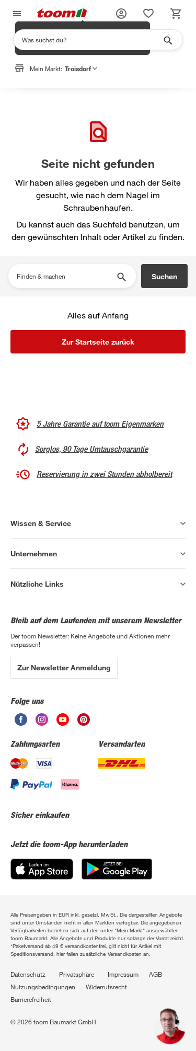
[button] (121, 13)
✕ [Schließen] (143, 89)
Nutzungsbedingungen (42, 987)
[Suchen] (91, 39)
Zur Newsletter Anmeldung (64, 667)
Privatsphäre (76, 974)
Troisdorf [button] (81, 68)
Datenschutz (27, 974)
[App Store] (41, 876)
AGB (155, 974)
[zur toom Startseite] (62, 13)
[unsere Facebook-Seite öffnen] (21, 722)
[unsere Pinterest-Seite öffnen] (83, 722)
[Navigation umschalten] (16, 14)
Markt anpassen (108, 95)
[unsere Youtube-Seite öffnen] (62, 722)
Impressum (123, 974)
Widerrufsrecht (106, 987)
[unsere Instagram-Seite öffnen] (42, 722)
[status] (148, 13)
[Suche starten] (167, 39)
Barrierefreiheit (30, 999)
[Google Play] (117, 876)
